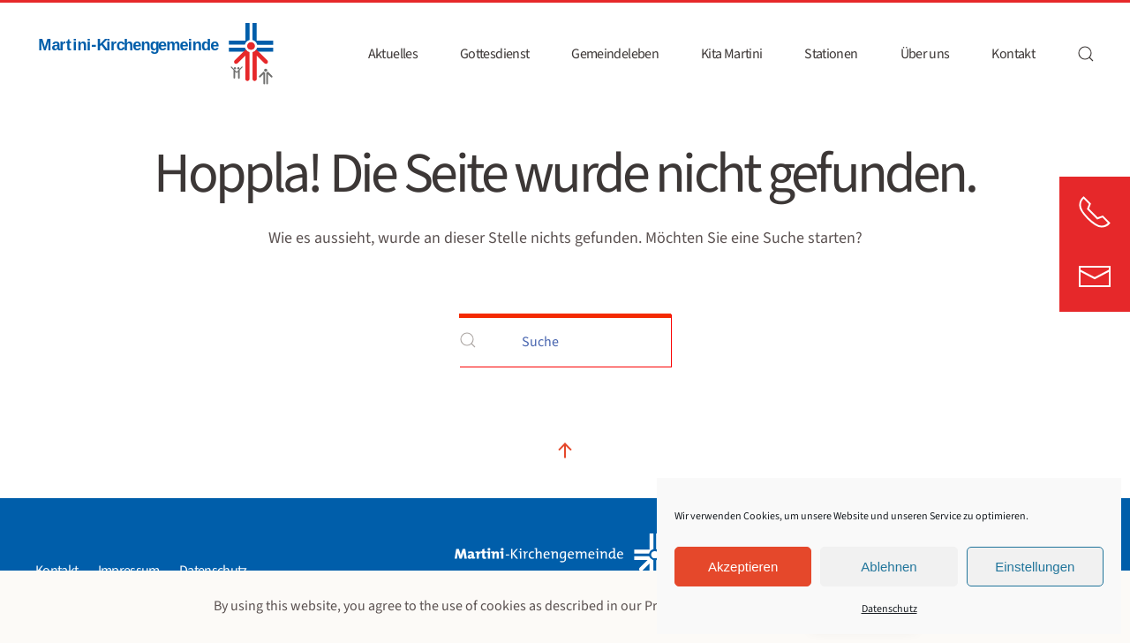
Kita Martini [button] (731, 54)
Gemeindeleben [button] (615, 54)
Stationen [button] (830, 54)
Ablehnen (888, 566)
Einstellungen (1034, 566)
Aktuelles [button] (393, 54)
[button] (1086, 54)
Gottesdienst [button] (494, 54)
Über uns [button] (925, 54)
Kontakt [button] (1013, 54)
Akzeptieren (743, 566)
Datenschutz (889, 609)
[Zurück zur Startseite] (154, 54)
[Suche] (565, 340)
